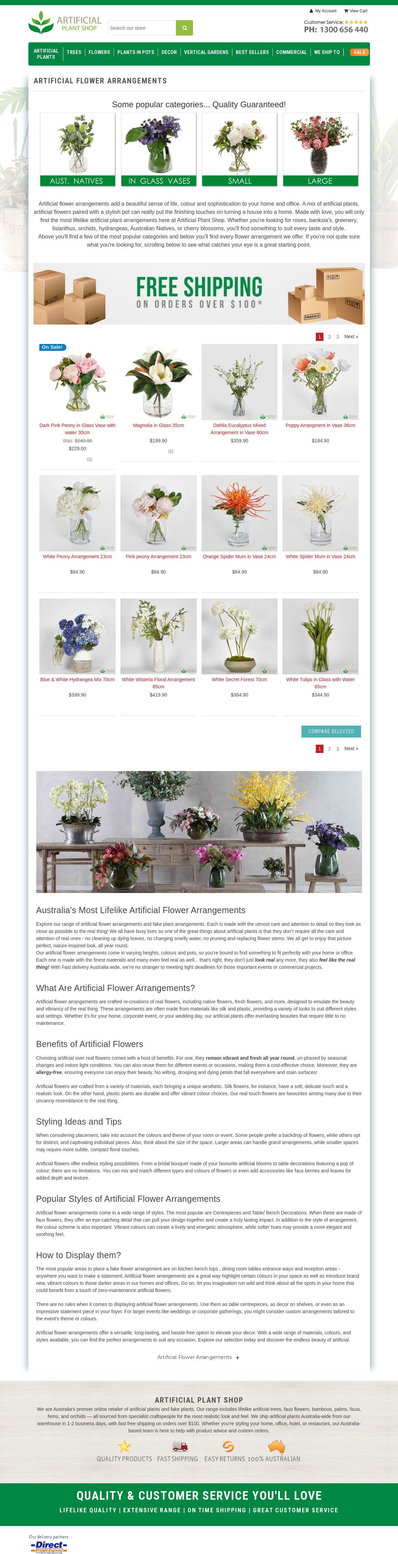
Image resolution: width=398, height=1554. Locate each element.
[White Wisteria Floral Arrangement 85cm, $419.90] (158, 637)
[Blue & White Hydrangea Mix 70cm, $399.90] (77, 637)
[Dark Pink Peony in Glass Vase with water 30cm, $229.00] (77, 382)
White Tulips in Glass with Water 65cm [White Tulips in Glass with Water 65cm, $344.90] (320, 683)
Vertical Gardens (206, 52)
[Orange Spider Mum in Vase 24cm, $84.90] (240, 513)
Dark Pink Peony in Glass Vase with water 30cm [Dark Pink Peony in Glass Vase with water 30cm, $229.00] (77, 429)
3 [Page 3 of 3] (337, 337)
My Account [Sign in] (325, 11)
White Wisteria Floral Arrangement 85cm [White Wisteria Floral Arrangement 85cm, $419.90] (158, 683)
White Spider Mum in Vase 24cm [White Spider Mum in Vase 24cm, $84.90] (320, 556)
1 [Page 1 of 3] (319, 337)
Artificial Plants (46, 54)
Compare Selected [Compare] (331, 731)
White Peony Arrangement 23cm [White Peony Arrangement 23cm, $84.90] (77, 556)
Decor (169, 52)
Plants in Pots (135, 52)
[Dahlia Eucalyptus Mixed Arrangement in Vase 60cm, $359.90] (240, 382)
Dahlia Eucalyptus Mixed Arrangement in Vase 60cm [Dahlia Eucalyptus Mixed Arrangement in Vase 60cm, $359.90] (240, 429)
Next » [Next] (351, 336)
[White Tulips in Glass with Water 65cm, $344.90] (320, 637)
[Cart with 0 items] (355, 11)
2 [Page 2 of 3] (329, 337)
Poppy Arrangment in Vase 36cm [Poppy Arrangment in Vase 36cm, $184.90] (321, 425)
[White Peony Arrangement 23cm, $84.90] (77, 513)
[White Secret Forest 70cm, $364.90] (240, 637)
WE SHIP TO (327, 52)
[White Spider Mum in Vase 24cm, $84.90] (320, 513)
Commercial (291, 52)
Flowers (99, 52)
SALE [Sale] (359, 52)
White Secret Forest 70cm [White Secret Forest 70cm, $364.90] (239, 679)
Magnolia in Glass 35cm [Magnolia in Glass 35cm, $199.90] (158, 425)
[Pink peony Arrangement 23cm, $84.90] (158, 513)
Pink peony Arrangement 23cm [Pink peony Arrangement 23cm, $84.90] (158, 556)
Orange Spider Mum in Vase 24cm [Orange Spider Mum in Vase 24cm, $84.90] (239, 556)
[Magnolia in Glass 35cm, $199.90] (158, 382)
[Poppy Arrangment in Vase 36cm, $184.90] (320, 382)
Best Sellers (252, 52)
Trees (74, 52)
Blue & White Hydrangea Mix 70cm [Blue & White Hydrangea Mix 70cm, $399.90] (77, 679)
